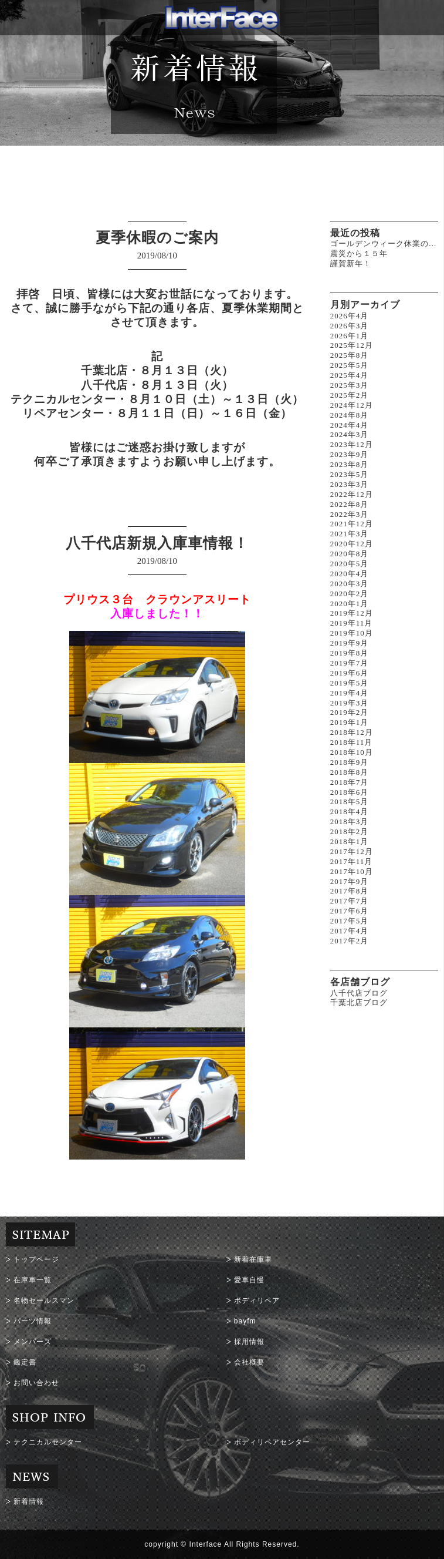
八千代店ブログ (359, 993)
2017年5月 (349, 920)
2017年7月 (349, 900)
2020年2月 (349, 593)
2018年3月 (349, 821)
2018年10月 (351, 752)
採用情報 (249, 1342)
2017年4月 (349, 930)
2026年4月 (349, 315)
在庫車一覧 (32, 1280)
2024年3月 (349, 434)
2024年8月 (349, 415)
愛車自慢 (249, 1280)
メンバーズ (32, 1342)
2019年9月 (349, 643)
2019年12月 (351, 613)
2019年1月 (349, 722)
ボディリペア (257, 1300)
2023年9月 (349, 454)
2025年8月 (349, 355)
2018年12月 (351, 732)
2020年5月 (349, 563)
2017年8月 (349, 890)
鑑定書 (24, 1362)
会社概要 (249, 1362)
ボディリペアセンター (272, 1442)
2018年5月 (349, 801)
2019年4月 (349, 692)
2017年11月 (351, 861)
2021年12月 (351, 523)
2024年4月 (349, 425)
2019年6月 (349, 672)
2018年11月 (351, 742)
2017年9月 (349, 881)
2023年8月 (349, 464)
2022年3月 (349, 514)
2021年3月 (349, 533)
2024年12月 (351, 405)
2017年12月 (351, 851)
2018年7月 (349, 782)
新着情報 (28, 1501)
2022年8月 (349, 504)
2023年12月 (351, 444)
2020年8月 (349, 553)
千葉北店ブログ (359, 1002)
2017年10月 (351, 871)
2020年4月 (349, 573)
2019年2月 (349, 712)
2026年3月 (349, 325)
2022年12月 (351, 494)
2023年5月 (349, 474)
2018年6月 (349, 792)
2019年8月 (349, 653)
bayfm (245, 1321)
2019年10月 (351, 633)
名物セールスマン (43, 1300)
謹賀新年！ (350, 263)
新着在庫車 (253, 1259)
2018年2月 (349, 831)
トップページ (36, 1259)
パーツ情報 (32, 1321)
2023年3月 (349, 484)
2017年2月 (349, 940)
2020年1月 (349, 603)
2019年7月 (349, 662)
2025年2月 (349, 395)
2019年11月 (351, 623)
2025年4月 (349, 375)
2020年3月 (349, 583)
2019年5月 (349, 682)
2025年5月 (349, 365)
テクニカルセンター (47, 1442)
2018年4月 (349, 811)
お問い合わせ (36, 1383)
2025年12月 (351, 345)
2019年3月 (349, 702)
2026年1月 (349, 335)
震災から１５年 (359, 253)
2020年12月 (351, 543)
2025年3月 (349, 385)
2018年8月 (349, 772)
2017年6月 (349, 910)
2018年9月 (349, 762)
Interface (205, 1544)
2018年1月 (349, 841)
